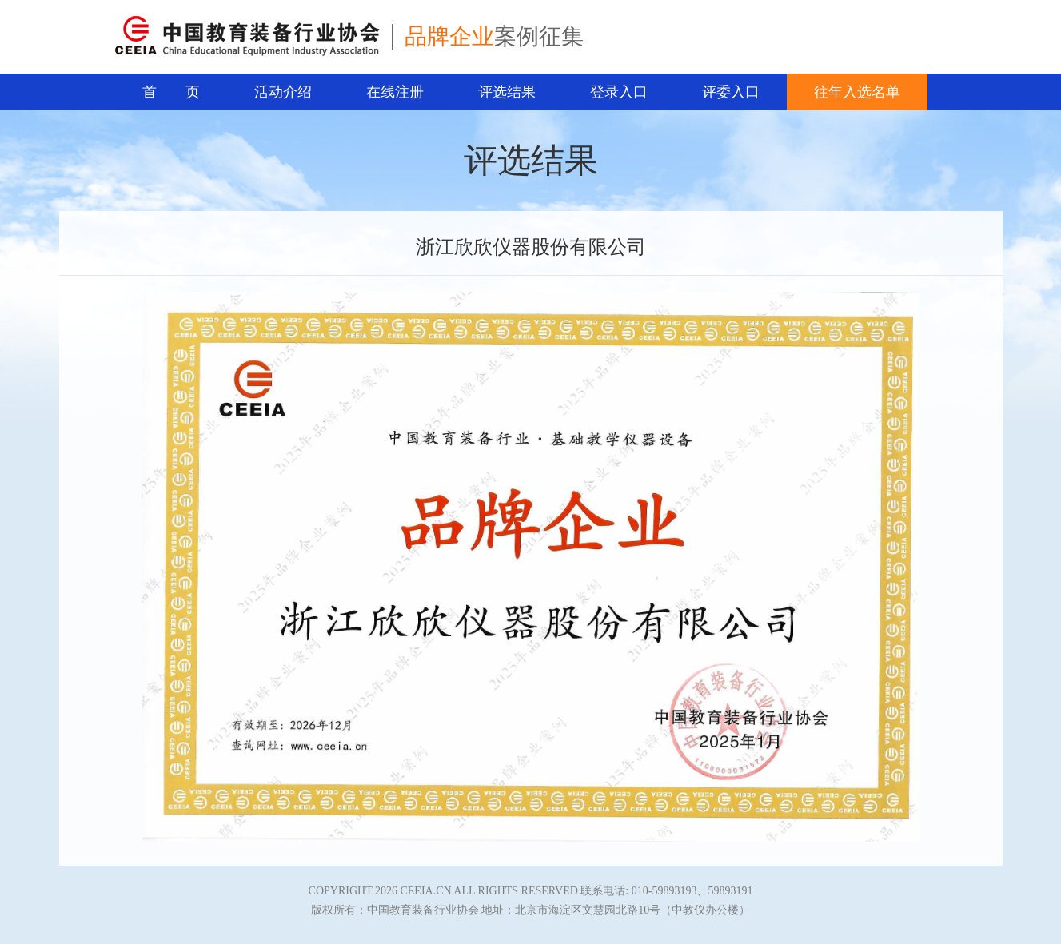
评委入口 (731, 92)
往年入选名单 (857, 92)
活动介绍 (283, 92)
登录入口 (619, 92)
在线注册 (395, 92)
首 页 (171, 92)
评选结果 (507, 92)
